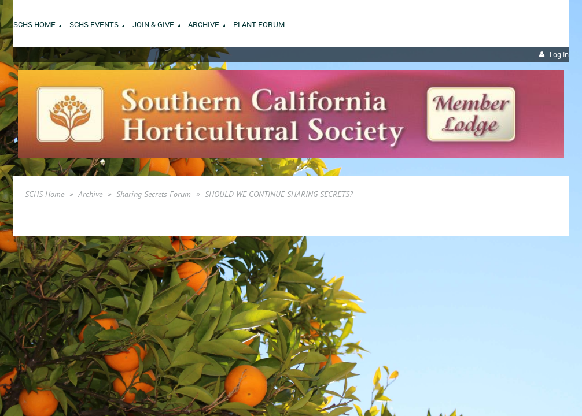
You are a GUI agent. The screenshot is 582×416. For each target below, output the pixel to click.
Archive (90, 194)
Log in (559, 55)
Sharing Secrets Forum (153, 194)
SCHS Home (44, 194)
